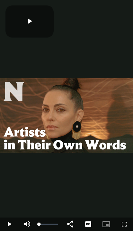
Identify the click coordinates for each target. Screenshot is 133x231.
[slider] (48, 224)
